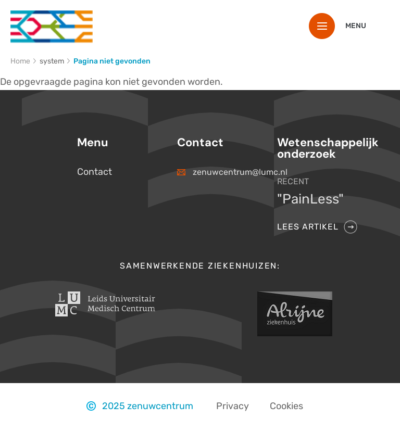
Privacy (232, 406)
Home (20, 61)
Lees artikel (308, 227)
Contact (94, 171)
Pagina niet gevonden (112, 61)
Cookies (286, 406)
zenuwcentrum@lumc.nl (224, 172)
